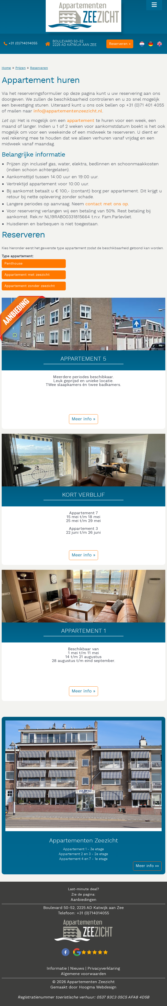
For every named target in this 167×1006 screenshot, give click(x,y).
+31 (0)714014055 (23, 43)
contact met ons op (106, 204)
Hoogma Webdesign (97, 987)
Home (6, 68)
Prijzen (20, 68)
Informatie (57, 968)
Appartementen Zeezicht (91, 982)
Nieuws (77, 968)
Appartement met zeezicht (27, 275)
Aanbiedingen (83, 899)
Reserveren (39, 68)
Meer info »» (147, 865)
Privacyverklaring (104, 968)
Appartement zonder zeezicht (29, 286)
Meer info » (83, 419)
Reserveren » (120, 44)
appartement (80, 120)
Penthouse (13, 263)
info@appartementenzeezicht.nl (67, 111)
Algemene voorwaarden (83, 973)
